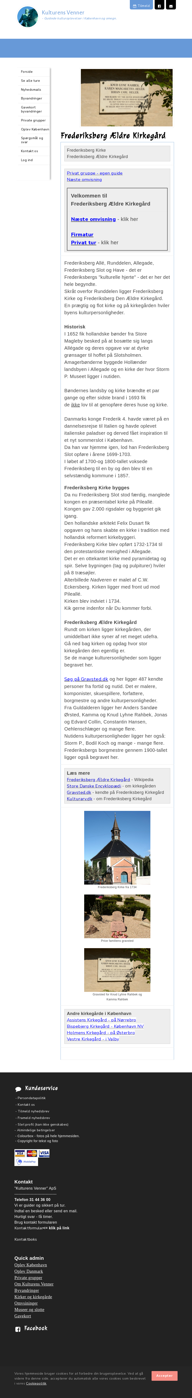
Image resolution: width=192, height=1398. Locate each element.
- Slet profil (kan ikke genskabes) (42, 1124)
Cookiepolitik (36, 1383)
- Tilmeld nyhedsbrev (32, 1111)
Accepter (164, 1376)
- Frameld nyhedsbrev (32, 1118)
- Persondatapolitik (30, 1098)
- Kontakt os (25, 1104)
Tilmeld (141, 6)
